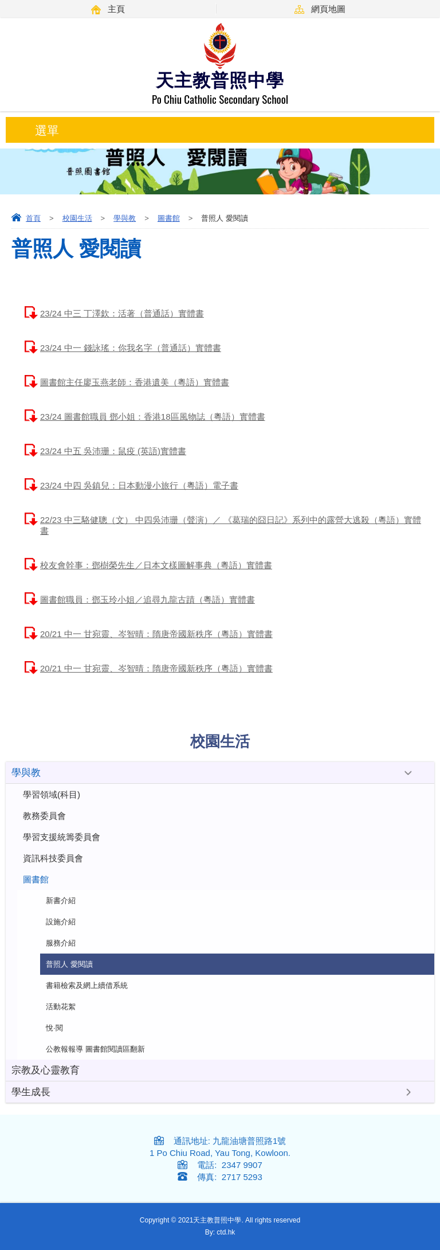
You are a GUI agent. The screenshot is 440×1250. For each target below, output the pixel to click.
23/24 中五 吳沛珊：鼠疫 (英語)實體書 (113, 451)
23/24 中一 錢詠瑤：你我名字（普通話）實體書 (130, 348)
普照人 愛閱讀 (69, 964)
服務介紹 (61, 943)
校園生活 (77, 218)
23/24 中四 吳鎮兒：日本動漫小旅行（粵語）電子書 (139, 485)
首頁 (33, 218)
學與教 (124, 218)
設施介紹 (61, 921)
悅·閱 (54, 1028)
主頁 (116, 9)
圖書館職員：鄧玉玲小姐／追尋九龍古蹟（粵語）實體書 (147, 599)
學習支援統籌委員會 (61, 837)
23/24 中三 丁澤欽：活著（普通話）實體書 (122, 313)
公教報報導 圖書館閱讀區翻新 (95, 1049)
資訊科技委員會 (53, 858)
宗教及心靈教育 (45, 1070)
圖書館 (169, 218)
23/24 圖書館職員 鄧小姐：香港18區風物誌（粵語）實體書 (152, 416)
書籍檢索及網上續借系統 (87, 985)
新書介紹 (61, 900)
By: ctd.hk (220, 1232)
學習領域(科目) (51, 794)
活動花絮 (61, 1006)
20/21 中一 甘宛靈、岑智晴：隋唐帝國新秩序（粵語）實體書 (156, 634)
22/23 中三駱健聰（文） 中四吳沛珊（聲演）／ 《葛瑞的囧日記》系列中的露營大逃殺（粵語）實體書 (230, 525)
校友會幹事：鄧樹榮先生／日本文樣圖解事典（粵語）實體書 (156, 565)
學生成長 (30, 1092)
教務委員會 (44, 816)
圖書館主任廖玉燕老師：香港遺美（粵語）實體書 (134, 382)
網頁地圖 (328, 9)
